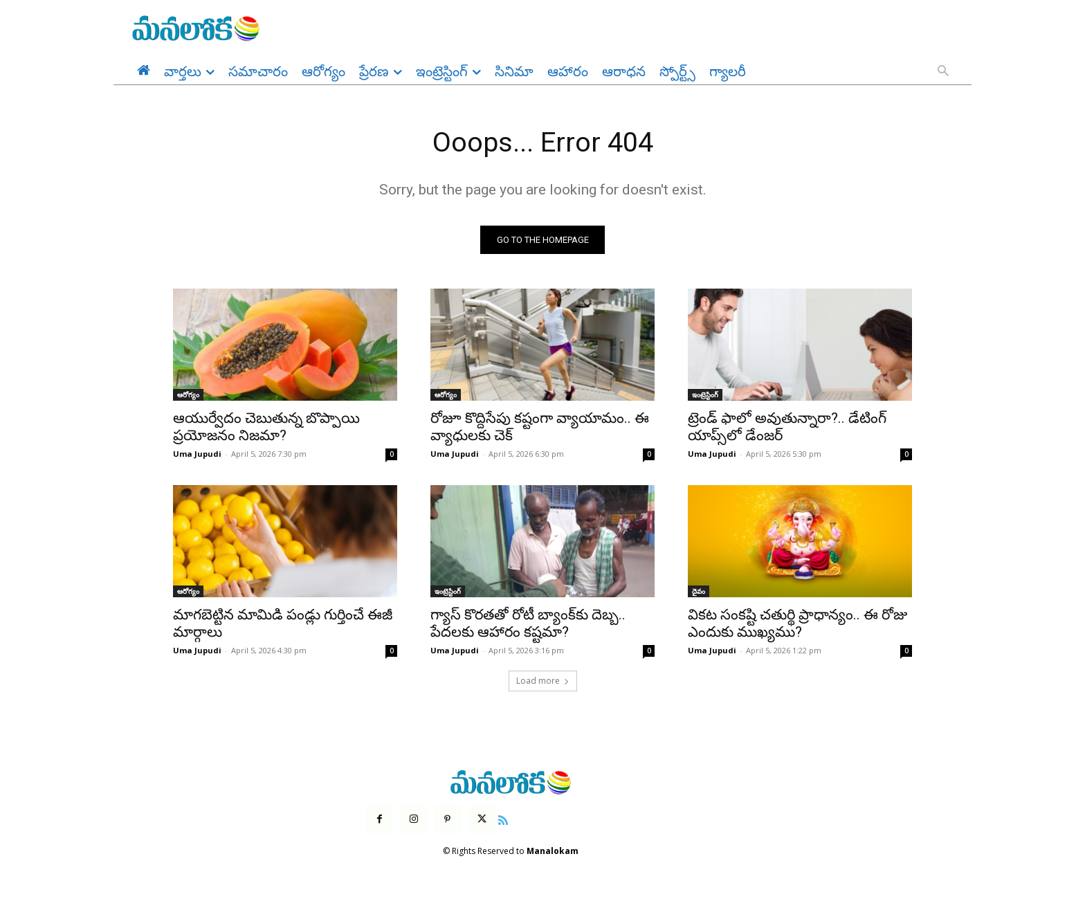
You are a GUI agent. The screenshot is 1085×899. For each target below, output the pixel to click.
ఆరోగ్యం (188, 395)
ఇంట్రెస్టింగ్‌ (705, 395)
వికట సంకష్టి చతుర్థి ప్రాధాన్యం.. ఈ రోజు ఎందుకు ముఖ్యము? (797, 624)
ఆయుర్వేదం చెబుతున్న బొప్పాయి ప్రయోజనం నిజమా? (266, 427)
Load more (542, 681)
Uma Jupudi (197, 454)
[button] (943, 72)
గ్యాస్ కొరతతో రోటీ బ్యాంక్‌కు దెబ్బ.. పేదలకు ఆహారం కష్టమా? (528, 624)
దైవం (698, 592)
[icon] (503, 819)
